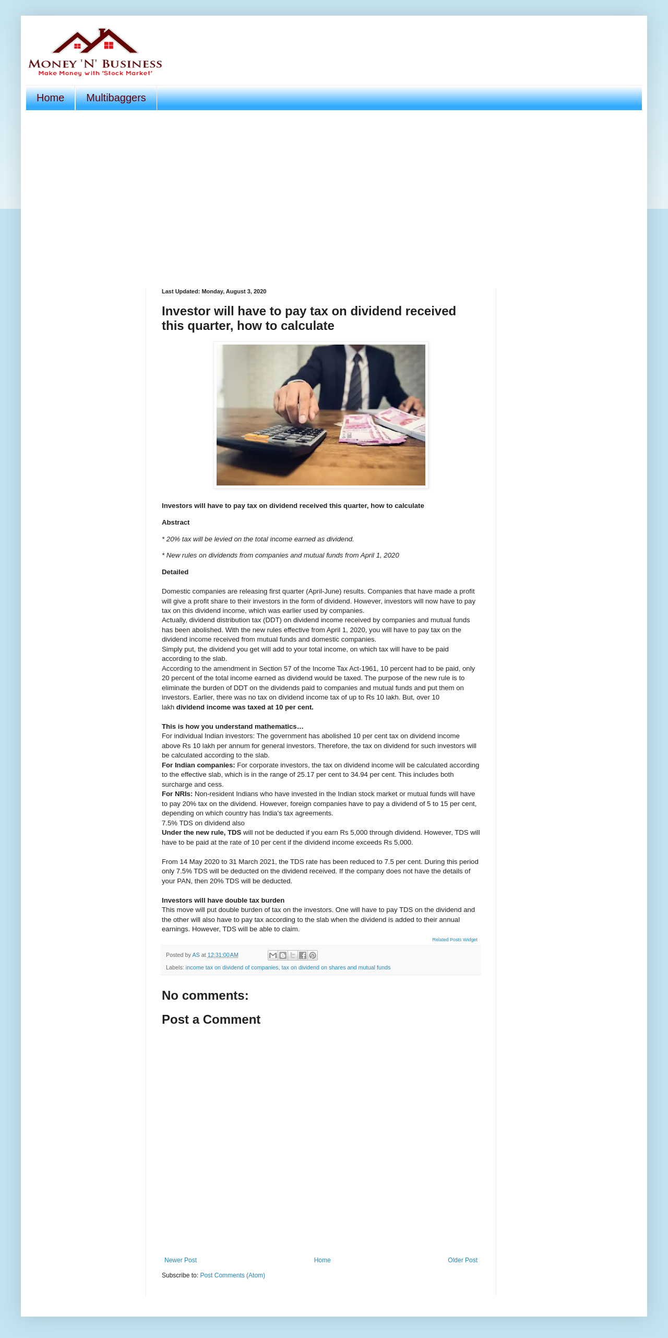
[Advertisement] (334, 199)
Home (50, 97)
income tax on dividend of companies (232, 967)
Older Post (463, 1260)
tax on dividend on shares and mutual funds (335, 967)
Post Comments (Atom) (232, 1275)
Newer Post (180, 1260)
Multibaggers (116, 97)
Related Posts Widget (455, 939)
